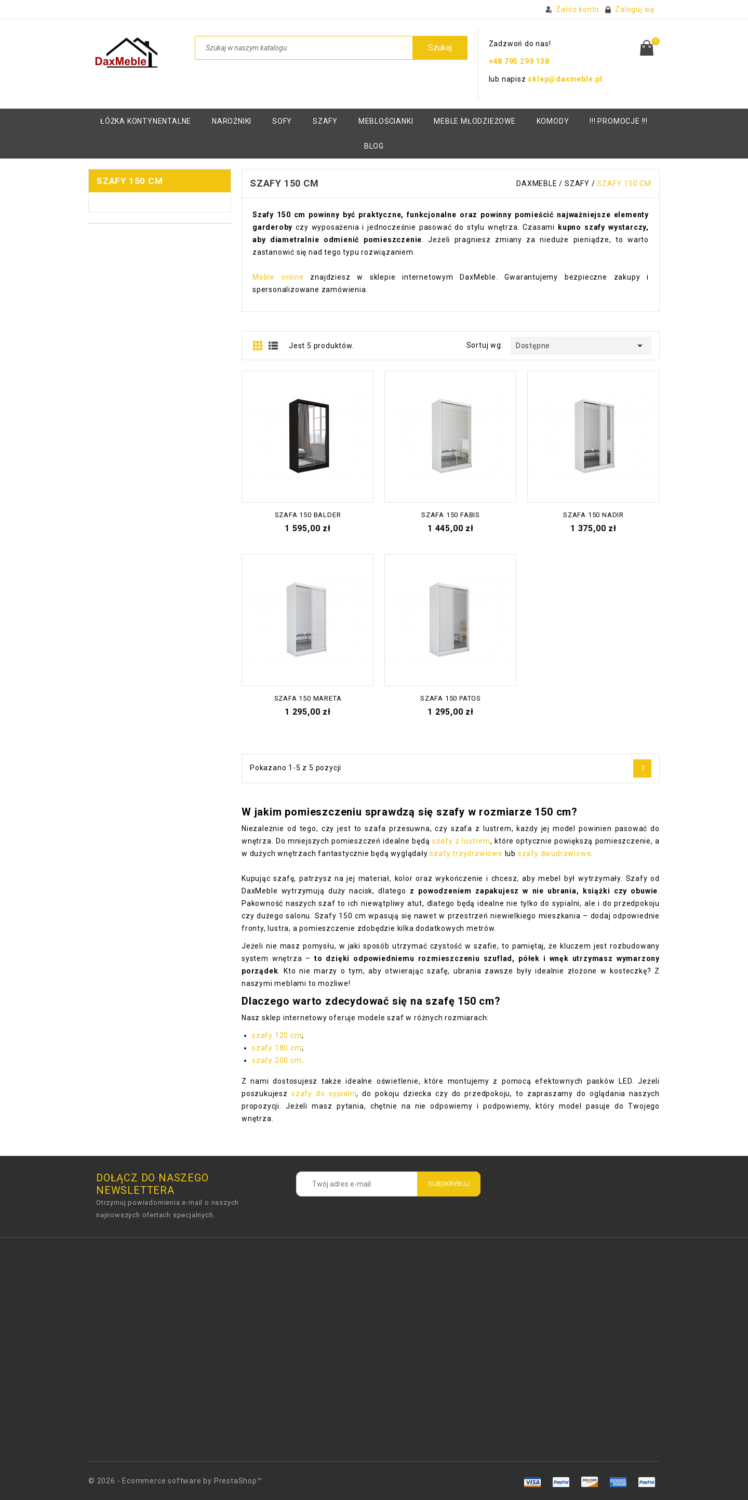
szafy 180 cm (277, 1048)
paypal (618, 1482)
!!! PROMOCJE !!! (619, 121)
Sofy (282, 121)
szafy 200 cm (277, 1060)
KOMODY (553, 121)
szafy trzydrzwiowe (466, 853)
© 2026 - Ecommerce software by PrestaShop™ (175, 1481)
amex (532, 1482)
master (589, 1482)
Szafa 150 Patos (450, 698)
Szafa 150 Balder (308, 515)
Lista (273, 345)
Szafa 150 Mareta (308, 698)
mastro (646, 1482)
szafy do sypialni (323, 1093)
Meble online (278, 277)
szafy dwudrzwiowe (555, 853)
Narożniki (231, 121)
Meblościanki (385, 121)
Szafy (325, 121)
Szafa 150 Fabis (450, 515)
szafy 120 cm (277, 1035)
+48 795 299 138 (519, 61)
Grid (257, 345)
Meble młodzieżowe (475, 121)
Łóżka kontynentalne (145, 121)
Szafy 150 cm (130, 181)
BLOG (374, 146)
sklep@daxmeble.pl (565, 79)
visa (561, 1482)
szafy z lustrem (461, 841)
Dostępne (581, 345)
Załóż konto (577, 9)
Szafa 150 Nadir (593, 515)
